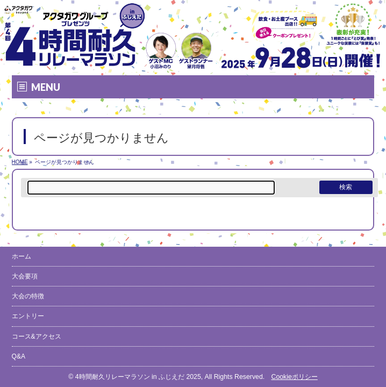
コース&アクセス (36, 336)
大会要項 (25, 276)
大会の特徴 (28, 296)
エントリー (28, 316)
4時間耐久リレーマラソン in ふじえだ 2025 (138, 377)
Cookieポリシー (294, 377)
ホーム (21, 256)
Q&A (18, 356)
